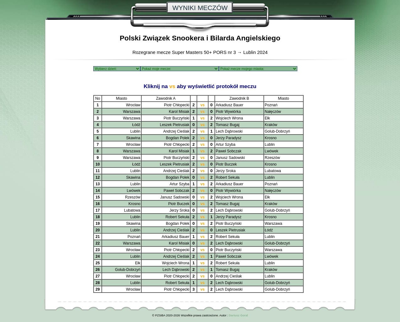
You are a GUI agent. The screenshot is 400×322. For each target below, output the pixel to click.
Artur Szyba (225, 144)
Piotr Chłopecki (176, 105)
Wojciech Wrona (229, 118)
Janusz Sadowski (230, 158)
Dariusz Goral (238, 315)
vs (202, 105)
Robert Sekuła (228, 177)
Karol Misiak (179, 111)
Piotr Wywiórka (228, 111)
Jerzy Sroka (225, 171)
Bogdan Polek (177, 138)
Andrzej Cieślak (176, 131)
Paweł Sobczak (228, 151)
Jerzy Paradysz (228, 138)
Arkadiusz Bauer (229, 105)
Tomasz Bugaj (227, 125)
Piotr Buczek (226, 164)
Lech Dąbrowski (229, 131)
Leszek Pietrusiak (174, 125)
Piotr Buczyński (176, 118)
